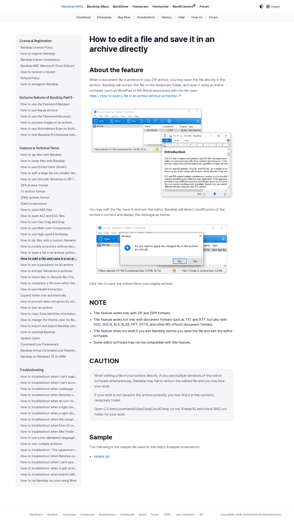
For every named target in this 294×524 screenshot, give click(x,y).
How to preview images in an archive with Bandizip (49, 122)
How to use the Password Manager (45, 104)
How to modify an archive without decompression (49, 246)
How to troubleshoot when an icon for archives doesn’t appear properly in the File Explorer (49, 401)
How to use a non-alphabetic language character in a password (49, 438)
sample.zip (102, 456)
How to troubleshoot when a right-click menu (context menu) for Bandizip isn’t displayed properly (49, 413)
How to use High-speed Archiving (44, 234)
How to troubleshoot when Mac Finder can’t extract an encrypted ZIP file (49, 431)
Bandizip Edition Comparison (40, 60)
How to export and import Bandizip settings (49, 326)
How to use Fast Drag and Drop (43, 222)
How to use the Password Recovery (46, 116)
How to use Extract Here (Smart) (44, 167)
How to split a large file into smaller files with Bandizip (49, 173)
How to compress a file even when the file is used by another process (49, 283)
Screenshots (146, 17)
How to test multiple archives (41, 444)
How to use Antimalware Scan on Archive (49, 128)
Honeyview (161, 6)
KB (201, 514)
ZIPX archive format (34, 185)
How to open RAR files (36, 210)
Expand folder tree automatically (43, 295)
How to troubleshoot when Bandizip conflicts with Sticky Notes (49, 456)
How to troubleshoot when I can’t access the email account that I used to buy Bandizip (49, 383)
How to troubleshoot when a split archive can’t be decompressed (49, 468)
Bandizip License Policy (37, 47)
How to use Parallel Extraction (41, 289)
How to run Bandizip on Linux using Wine (49, 480)
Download (83, 17)
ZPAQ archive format (35, 197)
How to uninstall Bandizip (38, 332)
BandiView (120, 6)
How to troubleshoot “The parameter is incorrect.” (49, 450)
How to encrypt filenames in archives (46, 271)
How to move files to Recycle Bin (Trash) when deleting (49, 277)
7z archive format (33, 191)
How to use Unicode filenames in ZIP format (49, 179)
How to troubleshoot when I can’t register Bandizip (49, 376)
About (142, 514)
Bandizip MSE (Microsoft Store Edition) (47, 66)
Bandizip (52, 514)
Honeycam (140, 6)
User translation (185, 514)
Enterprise (104, 17)
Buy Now (124, 17)
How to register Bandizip (38, 53)
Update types (30, 338)
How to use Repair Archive (39, 110)
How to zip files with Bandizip (41, 155)
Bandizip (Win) (72, 6)
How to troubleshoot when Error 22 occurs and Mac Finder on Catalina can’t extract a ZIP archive (49, 425)
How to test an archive (36, 308)
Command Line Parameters (40, 344)
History (167, 17)
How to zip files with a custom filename (48, 240)
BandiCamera (184, 6)
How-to (197, 17)
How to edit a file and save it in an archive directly (49, 259)
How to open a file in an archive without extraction (49, 252)
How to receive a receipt (38, 72)
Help (181, 17)
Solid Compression (34, 204)
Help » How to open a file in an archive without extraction (135, 96)
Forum (204, 6)
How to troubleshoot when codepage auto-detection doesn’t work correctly (49, 389)
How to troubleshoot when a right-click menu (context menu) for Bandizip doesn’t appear (49, 407)
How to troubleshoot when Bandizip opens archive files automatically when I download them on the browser (49, 395)
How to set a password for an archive (47, 265)
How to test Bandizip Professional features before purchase (49, 135)
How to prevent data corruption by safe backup (49, 301)
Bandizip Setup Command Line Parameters (49, 350)
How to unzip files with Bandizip (43, 161)
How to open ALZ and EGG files (43, 216)
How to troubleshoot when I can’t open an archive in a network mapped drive (49, 462)
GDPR (167, 514)
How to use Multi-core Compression (46, 228)
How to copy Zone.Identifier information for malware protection (49, 314)
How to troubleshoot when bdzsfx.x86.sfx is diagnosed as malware (49, 474)
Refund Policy (30, 78)
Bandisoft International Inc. (266, 514)
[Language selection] (273, 6)
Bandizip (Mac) (98, 6)
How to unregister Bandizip (39, 84)
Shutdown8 (127, 514)
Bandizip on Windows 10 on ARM (43, 356)
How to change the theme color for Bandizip (49, 320)
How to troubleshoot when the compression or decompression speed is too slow (49, 419)
